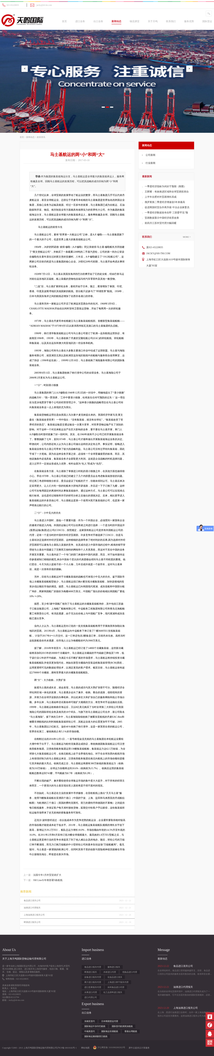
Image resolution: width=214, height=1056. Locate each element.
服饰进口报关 (114, 967)
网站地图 (85, 1048)
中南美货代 (89, 1031)
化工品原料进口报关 (112, 992)
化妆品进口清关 (115, 977)
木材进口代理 (109, 972)
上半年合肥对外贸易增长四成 (160, 197)
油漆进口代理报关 (32, 907)
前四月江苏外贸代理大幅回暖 (160, 223)
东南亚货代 (89, 1021)
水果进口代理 (90, 992)
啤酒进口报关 (90, 972)
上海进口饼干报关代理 (118, 982)
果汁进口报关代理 (92, 982)
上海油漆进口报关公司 (34, 915)
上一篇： (42, 875)
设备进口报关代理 (92, 977)
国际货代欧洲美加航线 (122, 1026)
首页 (64, 21)
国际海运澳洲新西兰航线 (95, 1036)
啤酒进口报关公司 (32, 922)
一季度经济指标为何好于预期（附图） (165, 186)
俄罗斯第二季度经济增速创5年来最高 (165, 202)
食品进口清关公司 (32, 900)
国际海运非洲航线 (109, 1031)
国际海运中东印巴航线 (94, 1026)
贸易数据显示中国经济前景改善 (162, 218)
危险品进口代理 (129, 972)
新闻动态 (30, 137)
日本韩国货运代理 (109, 1021)
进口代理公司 (90, 997)
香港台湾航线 (130, 1031)
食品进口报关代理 (92, 967)
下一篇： (42, 880)
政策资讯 (41, 137)
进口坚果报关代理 (92, 987)
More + (187, 237)
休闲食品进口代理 (116, 987)
